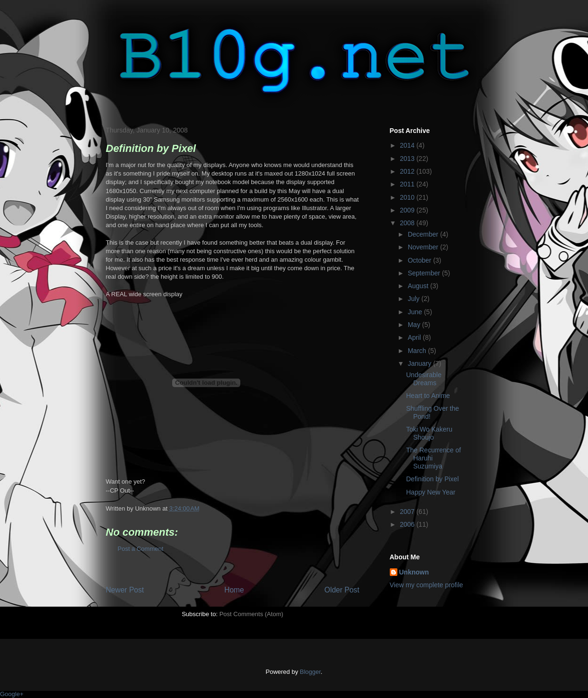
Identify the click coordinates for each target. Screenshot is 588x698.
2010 (408, 197)
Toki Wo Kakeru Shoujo (429, 433)
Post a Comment (141, 548)
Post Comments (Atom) (251, 614)
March (418, 350)
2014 (408, 145)
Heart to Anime (428, 395)
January (420, 363)
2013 (408, 158)
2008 (408, 223)
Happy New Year (430, 492)
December (424, 234)
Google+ (12, 694)
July (414, 298)
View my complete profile (426, 585)
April (415, 337)
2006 (408, 524)
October (420, 260)
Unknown (414, 572)
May (415, 324)
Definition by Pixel (432, 479)
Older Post (342, 590)
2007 (408, 511)
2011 (408, 184)
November (424, 247)
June (416, 312)
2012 (408, 171)
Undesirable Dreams (423, 379)
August (419, 286)
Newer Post (125, 590)
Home (234, 590)
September (425, 273)
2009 (408, 210)
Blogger (310, 671)
